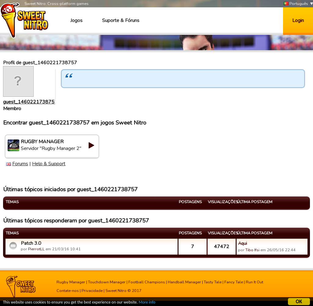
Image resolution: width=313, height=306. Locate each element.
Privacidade (92, 290)
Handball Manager (184, 282)
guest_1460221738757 (30, 102)
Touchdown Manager (107, 282)
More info (147, 303)
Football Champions (146, 282)
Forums (20, 163)
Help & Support (48, 163)
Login (298, 20)
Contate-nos (68, 290)
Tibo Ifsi (252, 250)
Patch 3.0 (31, 243)
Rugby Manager (71, 282)
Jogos (76, 20)
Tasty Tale (213, 282)
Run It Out (254, 282)
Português (296, 4)
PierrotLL (36, 249)
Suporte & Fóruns (120, 20)
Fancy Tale (233, 282)
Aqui (242, 243)
